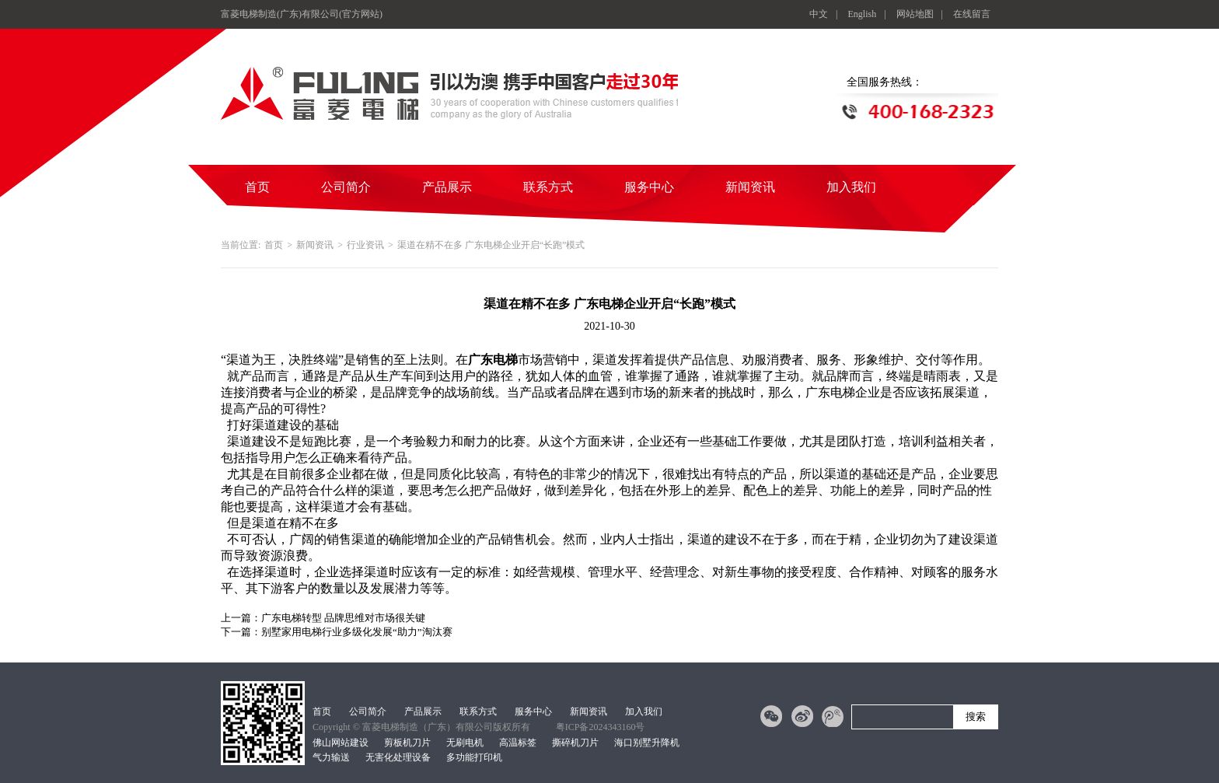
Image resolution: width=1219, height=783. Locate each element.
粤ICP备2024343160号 (600, 727)
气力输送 (331, 757)
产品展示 (447, 187)
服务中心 (649, 187)
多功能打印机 (474, 757)
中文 (818, 14)
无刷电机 (465, 742)
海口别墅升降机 (646, 742)
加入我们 (851, 187)
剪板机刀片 (407, 742)
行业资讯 (365, 244)
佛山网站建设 (340, 742)
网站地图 (915, 14)
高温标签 (517, 742)
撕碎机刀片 (575, 742)
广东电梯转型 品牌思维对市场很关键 (343, 618)
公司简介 (346, 187)
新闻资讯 (750, 187)
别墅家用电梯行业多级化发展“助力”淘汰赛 (356, 632)
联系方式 (548, 187)
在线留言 (971, 14)
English (862, 14)
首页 (257, 187)
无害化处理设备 (398, 757)
